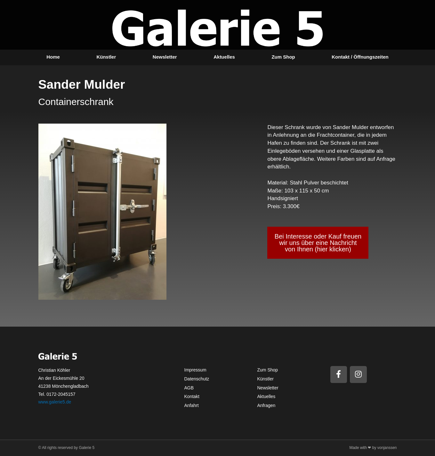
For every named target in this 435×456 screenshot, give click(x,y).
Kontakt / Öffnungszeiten (360, 57)
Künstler (106, 57)
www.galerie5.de (54, 401)
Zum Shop (283, 57)
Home (53, 57)
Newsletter (165, 57)
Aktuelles (224, 57)
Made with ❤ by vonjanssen (373, 447)
